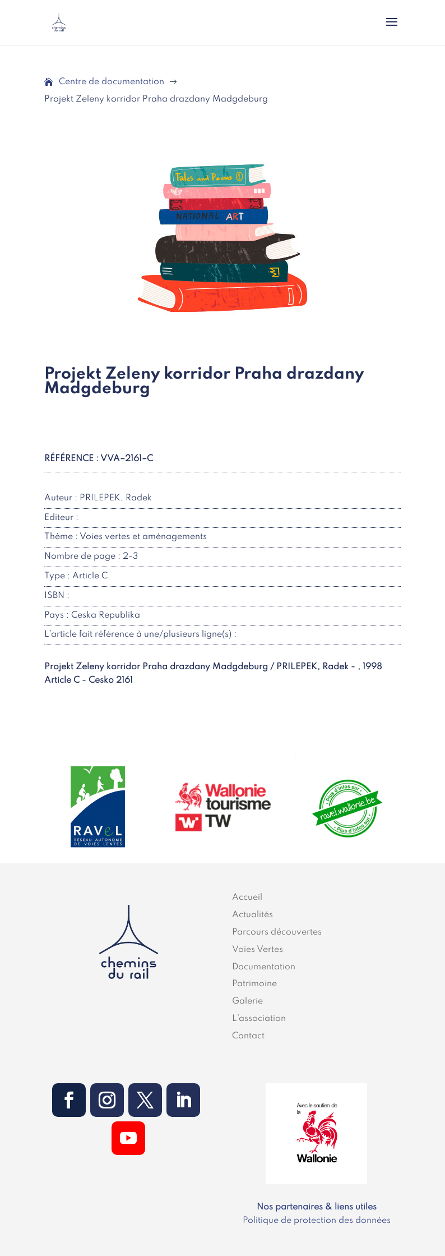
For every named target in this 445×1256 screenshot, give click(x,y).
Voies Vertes (257, 949)
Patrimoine (254, 983)
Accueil (247, 897)
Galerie (247, 1001)
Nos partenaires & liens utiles (317, 1207)
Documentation (263, 967)
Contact (248, 1036)
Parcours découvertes (277, 932)
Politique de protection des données (317, 1220)
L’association (259, 1018)
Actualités (252, 914)
